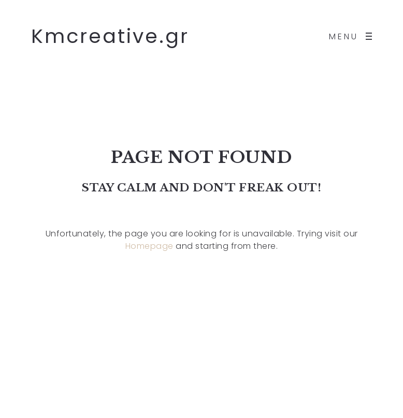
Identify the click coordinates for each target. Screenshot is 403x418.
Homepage (149, 246)
